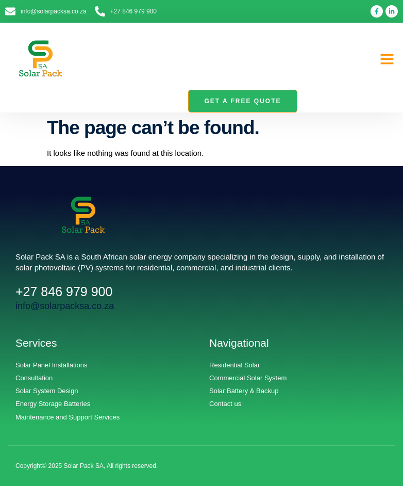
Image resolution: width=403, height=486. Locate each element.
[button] (387, 59)
